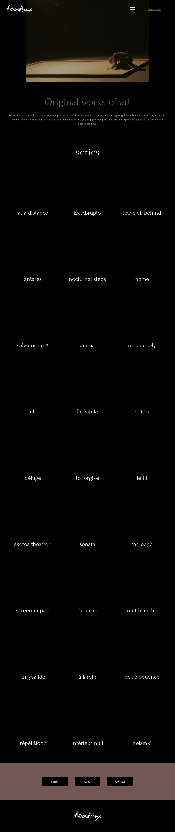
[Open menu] (132, 9)
